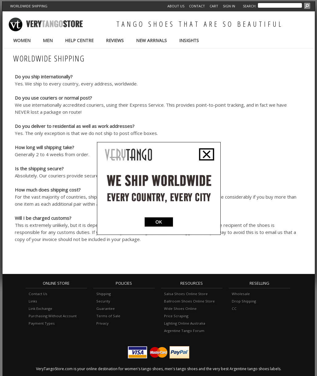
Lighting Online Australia (184, 323)
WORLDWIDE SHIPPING (28, 6)
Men (48, 40)
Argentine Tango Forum (184, 330)
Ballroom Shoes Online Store (189, 301)
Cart (214, 6)
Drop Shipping (244, 301)
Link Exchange (40, 308)
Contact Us (38, 293)
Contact (197, 6)
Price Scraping (176, 316)
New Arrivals (151, 40)
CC (234, 308)
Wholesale (241, 293)
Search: (249, 6)
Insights (189, 40)
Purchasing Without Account (53, 316)
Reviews (115, 40)
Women (21, 40)
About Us (175, 6)
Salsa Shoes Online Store (186, 293)
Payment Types (42, 323)
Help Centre (79, 40)
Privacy (102, 323)
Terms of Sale (108, 316)
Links (33, 301)
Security (103, 301)
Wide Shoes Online (180, 308)
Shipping (103, 293)
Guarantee (105, 308)
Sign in (229, 6)
